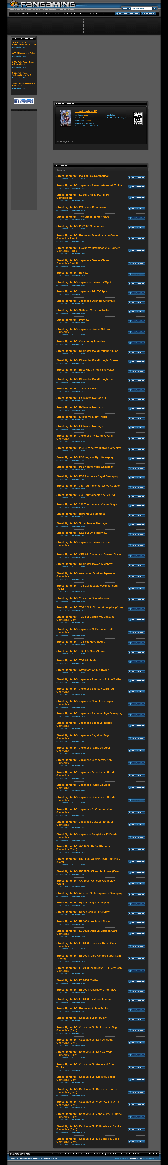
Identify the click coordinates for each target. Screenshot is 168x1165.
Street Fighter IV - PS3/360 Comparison (80, 226)
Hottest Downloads (140, 1154)
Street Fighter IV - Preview (72, 319)
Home (17, 13)
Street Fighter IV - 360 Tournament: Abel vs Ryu (86, 495)
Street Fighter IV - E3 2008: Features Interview (85, 999)
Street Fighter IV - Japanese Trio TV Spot (81, 291)
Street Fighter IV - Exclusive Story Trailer (81, 416)
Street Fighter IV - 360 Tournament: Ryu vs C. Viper (88, 485)
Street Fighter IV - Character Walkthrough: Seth (85, 379)
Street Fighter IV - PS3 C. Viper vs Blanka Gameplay (88, 448)
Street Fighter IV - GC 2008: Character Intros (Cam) (88, 871)
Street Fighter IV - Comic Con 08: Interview (83, 912)
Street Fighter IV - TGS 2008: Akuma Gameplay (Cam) (89, 607)
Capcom (86, 115)
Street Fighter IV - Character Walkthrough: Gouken (87, 360)
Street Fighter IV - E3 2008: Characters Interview (86, 989)
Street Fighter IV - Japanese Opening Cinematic (86, 300)
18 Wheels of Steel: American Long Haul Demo (24, 43)
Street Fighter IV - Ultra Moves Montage (80, 514)
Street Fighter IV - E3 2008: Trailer (77, 980)
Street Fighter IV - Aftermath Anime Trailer (82, 670)
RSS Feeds (153, 1154)
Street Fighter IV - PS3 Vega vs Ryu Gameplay (85, 457)
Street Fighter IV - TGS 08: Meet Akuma (80, 651)
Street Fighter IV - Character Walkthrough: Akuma (87, 351)
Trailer (60, 170)
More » (33, 93)
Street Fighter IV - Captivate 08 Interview (81, 1018)
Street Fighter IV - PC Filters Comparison (81, 207)
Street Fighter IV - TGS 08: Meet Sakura (80, 641)
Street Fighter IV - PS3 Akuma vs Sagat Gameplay (87, 476)
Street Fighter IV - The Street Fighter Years (82, 216)
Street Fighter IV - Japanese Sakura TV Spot (83, 282)
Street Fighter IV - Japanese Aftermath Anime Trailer (88, 679)
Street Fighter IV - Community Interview (81, 341)
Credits (54, 1158)
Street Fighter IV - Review (72, 272)
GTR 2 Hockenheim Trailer (23, 53)
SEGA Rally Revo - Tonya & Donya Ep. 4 (23, 63)
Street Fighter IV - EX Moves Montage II (80, 407)
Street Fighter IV (86, 111)
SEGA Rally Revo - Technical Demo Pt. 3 (21, 74)
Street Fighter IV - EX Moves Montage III (81, 398)
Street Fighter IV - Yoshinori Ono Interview (82, 598)
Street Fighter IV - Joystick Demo (77, 388)
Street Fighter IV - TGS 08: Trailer (77, 660)
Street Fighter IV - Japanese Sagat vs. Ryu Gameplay (89, 713)
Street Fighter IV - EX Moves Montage (79, 426)
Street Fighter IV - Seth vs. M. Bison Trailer (82, 310)
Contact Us (14, 1158)
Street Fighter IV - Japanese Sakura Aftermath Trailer (89, 185)
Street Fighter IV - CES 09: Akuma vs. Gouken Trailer (89, 554)
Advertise (23, 1158)
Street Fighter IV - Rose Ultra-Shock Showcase (85, 369)
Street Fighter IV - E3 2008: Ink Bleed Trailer (83, 921)
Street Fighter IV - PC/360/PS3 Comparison (83, 176)
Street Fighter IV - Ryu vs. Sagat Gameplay (83, 902)
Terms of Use (45, 1158)
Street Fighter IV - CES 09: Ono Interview (81, 532)
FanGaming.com (136, 1158)
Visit (89, 120)
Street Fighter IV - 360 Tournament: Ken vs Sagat (86, 504)
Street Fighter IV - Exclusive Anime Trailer (82, 1008)
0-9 (23, 13)
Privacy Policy (33, 1158)
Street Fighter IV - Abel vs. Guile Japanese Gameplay (89, 893)
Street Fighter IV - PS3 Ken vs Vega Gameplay (85, 466)
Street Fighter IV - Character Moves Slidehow (84, 564)
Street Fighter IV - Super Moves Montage (81, 523)
